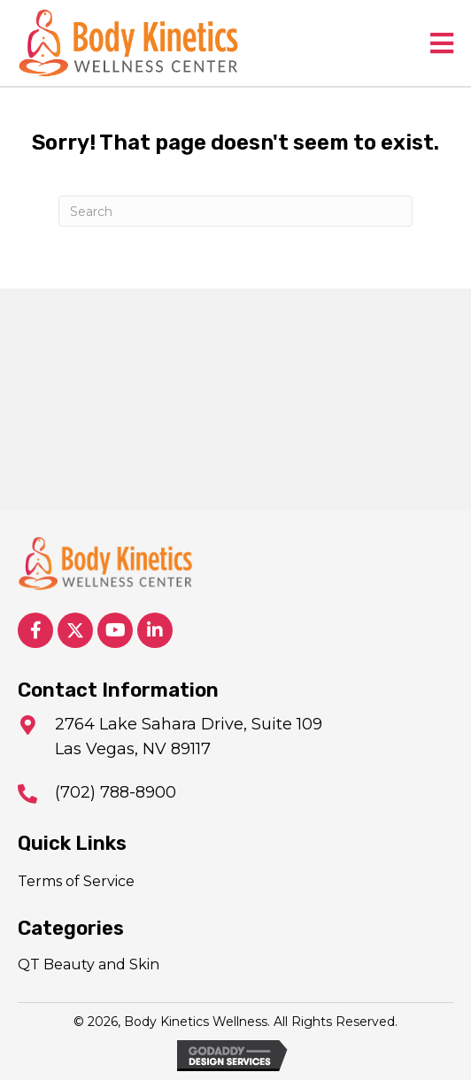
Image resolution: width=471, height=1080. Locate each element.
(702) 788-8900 (115, 792)
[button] (35, 630)
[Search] (235, 211)
